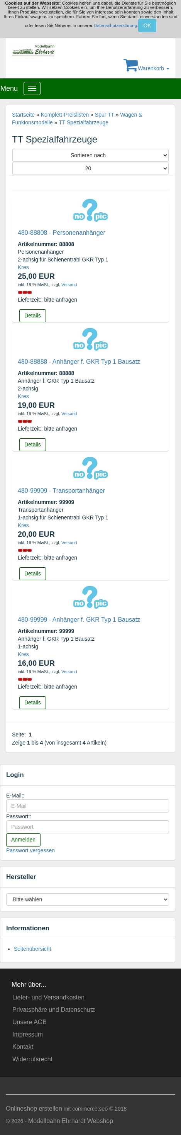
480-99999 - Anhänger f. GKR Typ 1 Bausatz (79, 619)
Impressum (27, 1034)
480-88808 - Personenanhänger (61, 232)
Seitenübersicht (32, 949)
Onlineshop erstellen (34, 1108)
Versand (69, 284)
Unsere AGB (29, 1022)
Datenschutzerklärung (115, 25)
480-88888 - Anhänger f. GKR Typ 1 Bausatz (79, 361)
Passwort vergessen (30, 850)
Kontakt (22, 1046)
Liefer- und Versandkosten (48, 997)
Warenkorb (146, 68)
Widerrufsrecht (32, 1059)
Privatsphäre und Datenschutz (53, 1009)
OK (147, 25)
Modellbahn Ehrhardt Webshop (70, 1121)
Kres (23, 267)
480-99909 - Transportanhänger (61, 490)
